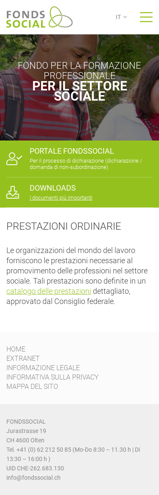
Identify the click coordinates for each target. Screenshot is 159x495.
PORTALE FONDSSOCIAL (72, 150)
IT (118, 17)
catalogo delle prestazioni (48, 291)
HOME (15, 349)
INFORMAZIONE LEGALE (43, 368)
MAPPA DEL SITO (32, 386)
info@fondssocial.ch (33, 477)
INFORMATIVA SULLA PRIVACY (52, 377)
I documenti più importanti (61, 197)
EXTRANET (23, 358)
